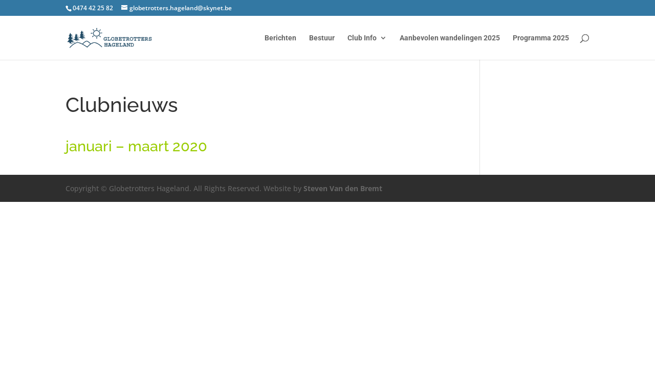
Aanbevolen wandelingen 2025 (450, 38)
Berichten (280, 38)
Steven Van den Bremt (342, 188)
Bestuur (322, 38)
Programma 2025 (541, 38)
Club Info (362, 38)
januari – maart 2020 (136, 146)
